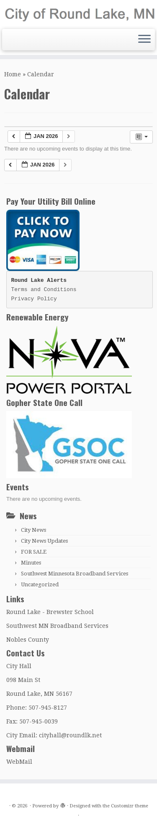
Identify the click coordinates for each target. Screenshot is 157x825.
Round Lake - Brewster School (50, 612)
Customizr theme (129, 806)
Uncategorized (40, 584)
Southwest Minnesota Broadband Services (74, 573)
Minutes (31, 563)
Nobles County (27, 639)
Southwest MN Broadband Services (57, 625)
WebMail (19, 761)
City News (33, 530)
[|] (78, 13)
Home (12, 74)
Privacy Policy (34, 299)
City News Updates (44, 541)
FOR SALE (33, 552)
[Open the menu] (144, 40)
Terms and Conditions (44, 289)
